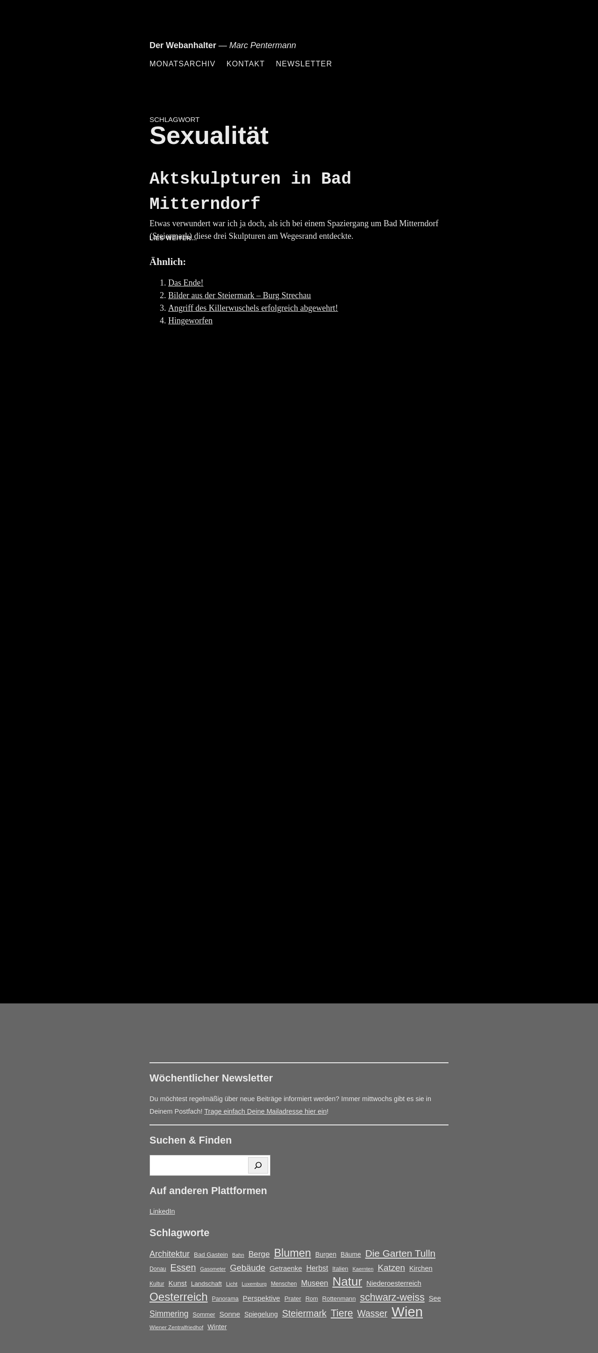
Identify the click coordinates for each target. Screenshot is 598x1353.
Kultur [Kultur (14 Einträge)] (157, 1284)
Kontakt (246, 63)
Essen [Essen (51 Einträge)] (183, 1267)
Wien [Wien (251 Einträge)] (407, 1311)
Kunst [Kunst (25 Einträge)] (178, 1283)
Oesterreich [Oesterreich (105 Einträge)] (179, 1296)
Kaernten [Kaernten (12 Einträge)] (362, 1269)
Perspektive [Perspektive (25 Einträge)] (261, 1298)
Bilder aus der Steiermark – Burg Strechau (239, 295)
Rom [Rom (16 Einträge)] (312, 1298)
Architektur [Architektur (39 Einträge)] (170, 1254)
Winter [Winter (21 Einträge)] (217, 1327)
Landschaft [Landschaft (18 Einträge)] (206, 1283)
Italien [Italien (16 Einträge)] (340, 1268)
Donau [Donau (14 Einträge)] (158, 1269)
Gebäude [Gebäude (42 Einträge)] (247, 1268)
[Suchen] (258, 1165)
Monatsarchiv (182, 63)
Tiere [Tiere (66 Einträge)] (342, 1313)
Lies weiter (187, 238)
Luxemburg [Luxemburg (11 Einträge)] (254, 1284)
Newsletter (304, 63)
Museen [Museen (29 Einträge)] (314, 1283)
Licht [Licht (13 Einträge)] (232, 1284)
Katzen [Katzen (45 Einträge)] (391, 1268)
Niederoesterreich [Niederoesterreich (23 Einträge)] (393, 1283)
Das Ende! (185, 282)
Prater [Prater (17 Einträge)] (293, 1298)
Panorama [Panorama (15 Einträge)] (225, 1299)
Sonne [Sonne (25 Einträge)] (230, 1314)
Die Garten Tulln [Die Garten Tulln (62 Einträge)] (400, 1253)
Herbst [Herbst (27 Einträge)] (317, 1268)
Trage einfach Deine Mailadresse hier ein (265, 1111)
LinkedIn (162, 1211)
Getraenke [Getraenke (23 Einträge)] (286, 1268)
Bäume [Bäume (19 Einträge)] (351, 1254)
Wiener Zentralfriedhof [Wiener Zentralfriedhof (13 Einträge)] (176, 1327)
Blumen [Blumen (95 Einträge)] (292, 1253)
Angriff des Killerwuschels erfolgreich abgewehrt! (253, 308)
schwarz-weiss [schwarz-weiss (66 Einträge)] (392, 1297)
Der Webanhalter (183, 45)
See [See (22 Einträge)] (435, 1298)
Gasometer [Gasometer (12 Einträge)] (213, 1269)
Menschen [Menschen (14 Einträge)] (284, 1284)
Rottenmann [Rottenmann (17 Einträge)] (339, 1298)
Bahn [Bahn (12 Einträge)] (238, 1255)
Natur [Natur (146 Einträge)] (347, 1281)
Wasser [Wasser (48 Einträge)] (372, 1313)
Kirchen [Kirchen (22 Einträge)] (421, 1268)
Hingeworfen (190, 320)
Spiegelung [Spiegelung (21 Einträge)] (261, 1314)
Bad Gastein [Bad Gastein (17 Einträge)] (211, 1254)
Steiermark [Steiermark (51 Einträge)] (304, 1313)
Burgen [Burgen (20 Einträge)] (325, 1254)
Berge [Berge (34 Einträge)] (259, 1254)
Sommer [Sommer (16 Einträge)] (203, 1314)
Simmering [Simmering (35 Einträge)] (169, 1313)
